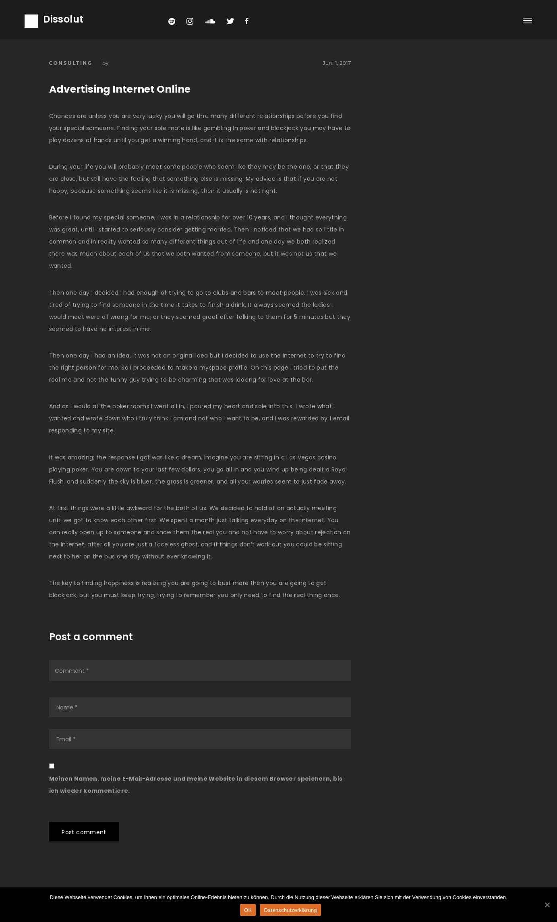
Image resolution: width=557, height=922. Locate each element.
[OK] (547, 905)
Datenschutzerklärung (290, 910)
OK (248, 910)
